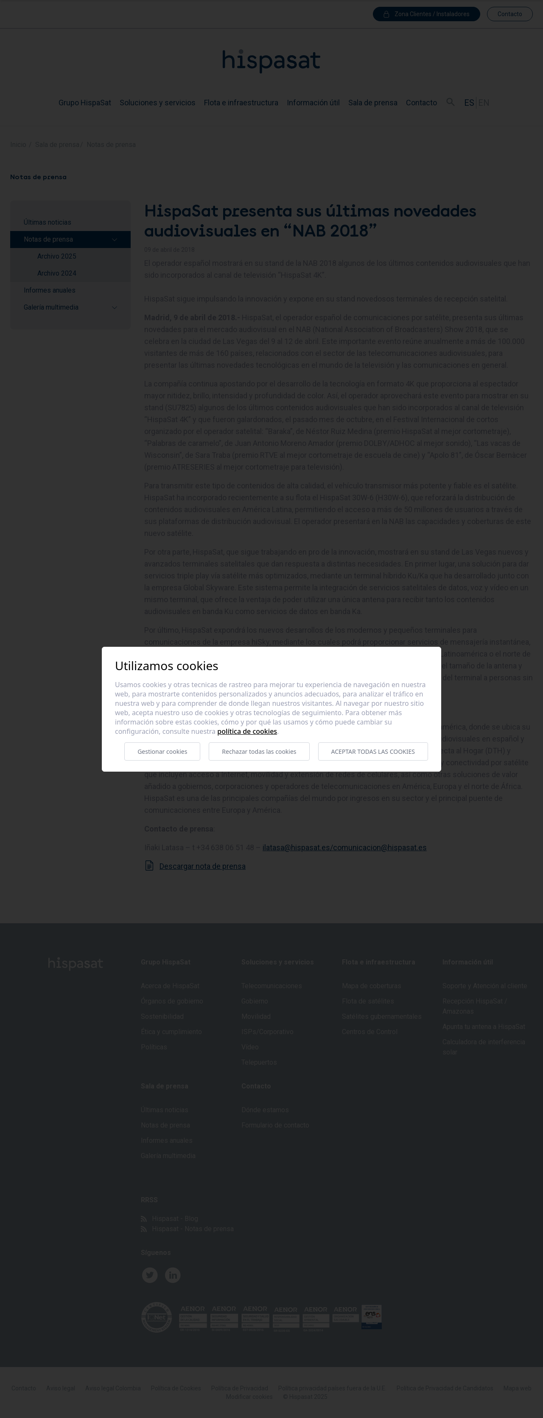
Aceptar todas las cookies (373, 751)
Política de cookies (247, 731)
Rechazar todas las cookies (259, 751)
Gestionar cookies (162, 751)
